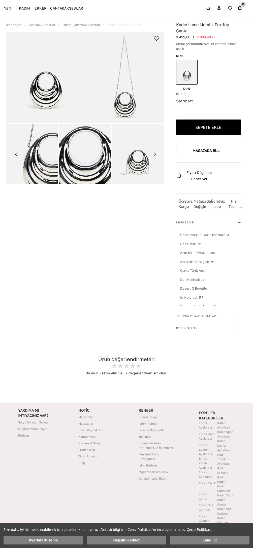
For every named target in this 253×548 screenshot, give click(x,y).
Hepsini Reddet (126, 540)
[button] (45, 77)
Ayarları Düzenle (43, 540)
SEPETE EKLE (208, 127)
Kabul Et (209, 540)
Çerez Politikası (199, 529)
